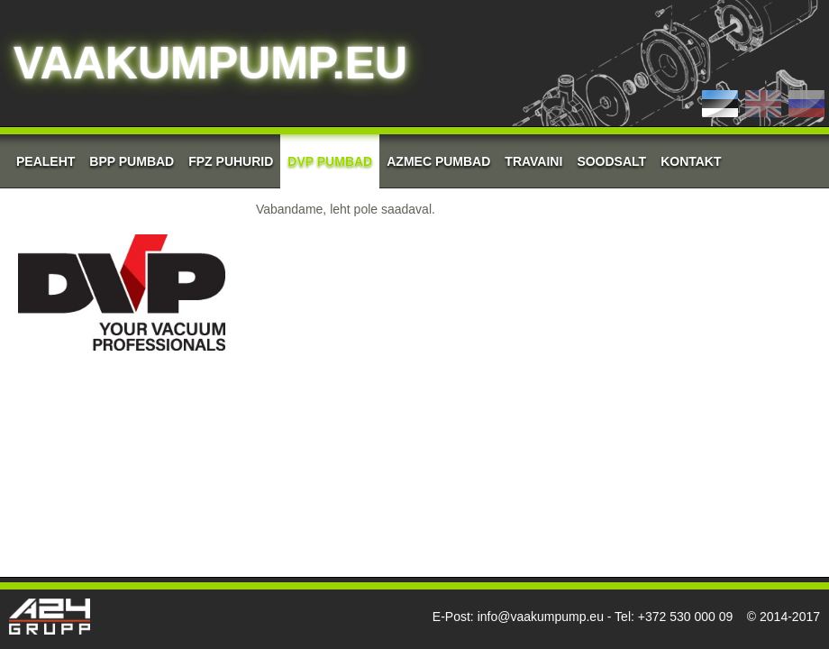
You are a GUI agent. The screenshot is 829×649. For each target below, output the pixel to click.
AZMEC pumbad (438, 161)
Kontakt (690, 161)
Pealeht (45, 161)
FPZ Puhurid (230, 161)
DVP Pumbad (329, 161)
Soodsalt (611, 161)
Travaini (533, 161)
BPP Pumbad (131, 161)
